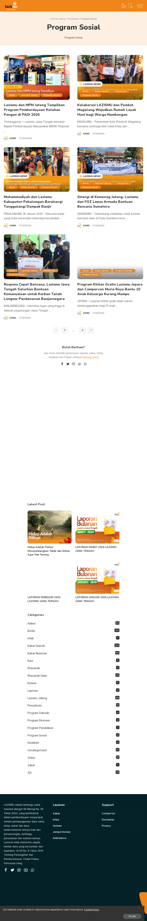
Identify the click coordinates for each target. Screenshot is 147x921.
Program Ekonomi (39, 715)
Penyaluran (125, 91)
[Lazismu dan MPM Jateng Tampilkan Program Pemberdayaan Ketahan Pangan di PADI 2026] (37, 77)
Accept (47, 912)
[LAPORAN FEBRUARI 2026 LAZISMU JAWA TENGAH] (50, 572)
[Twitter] (68, 359)
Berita (13, 95)
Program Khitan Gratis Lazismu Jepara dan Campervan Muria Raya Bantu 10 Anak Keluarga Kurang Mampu (110, 285)
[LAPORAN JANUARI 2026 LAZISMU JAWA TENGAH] (97, 572)
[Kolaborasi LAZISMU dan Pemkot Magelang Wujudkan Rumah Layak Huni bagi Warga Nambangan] (110, 77)
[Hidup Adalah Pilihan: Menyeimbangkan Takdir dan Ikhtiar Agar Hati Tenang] (50, 522)
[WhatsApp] (85, 359)
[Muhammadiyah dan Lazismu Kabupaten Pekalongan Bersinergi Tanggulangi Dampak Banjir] (37, 168)
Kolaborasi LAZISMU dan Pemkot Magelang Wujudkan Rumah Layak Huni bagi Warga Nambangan (106, 109)
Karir (30, 655)
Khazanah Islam (37, 670)
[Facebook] (62, 359)
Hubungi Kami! (90, 352)
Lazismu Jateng (32, 95)
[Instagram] (74, 359)
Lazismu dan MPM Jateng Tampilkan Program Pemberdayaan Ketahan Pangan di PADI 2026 (34, 109)
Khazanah (34, 663)
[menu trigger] (138, 6)
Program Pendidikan (40, 722)
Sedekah (33, 737)
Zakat (31, 760)
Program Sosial (55, 95)
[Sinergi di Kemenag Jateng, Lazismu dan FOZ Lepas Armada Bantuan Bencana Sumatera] (110, 168)
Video (31, 752)
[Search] (130, 6)
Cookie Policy (48, 905)
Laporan (33, 685)
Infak (31, 633)
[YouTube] (79, 359)
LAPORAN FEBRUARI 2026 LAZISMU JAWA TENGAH (44, 594)
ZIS (30, 767)
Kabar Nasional (37, 648)
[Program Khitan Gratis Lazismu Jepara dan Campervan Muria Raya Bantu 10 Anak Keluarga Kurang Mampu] (110, 253)
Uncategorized (37, 745)
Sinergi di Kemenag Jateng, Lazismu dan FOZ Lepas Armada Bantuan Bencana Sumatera (107, 199)
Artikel (31, 618)
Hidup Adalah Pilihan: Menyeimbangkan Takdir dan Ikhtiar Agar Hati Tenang (49, 545)
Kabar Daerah (104, 91)
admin (12, 137)
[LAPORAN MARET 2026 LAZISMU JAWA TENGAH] (97, 522)
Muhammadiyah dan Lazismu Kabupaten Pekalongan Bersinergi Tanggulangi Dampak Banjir (33, 199)
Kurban (32, 678)
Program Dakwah (92, 271)
